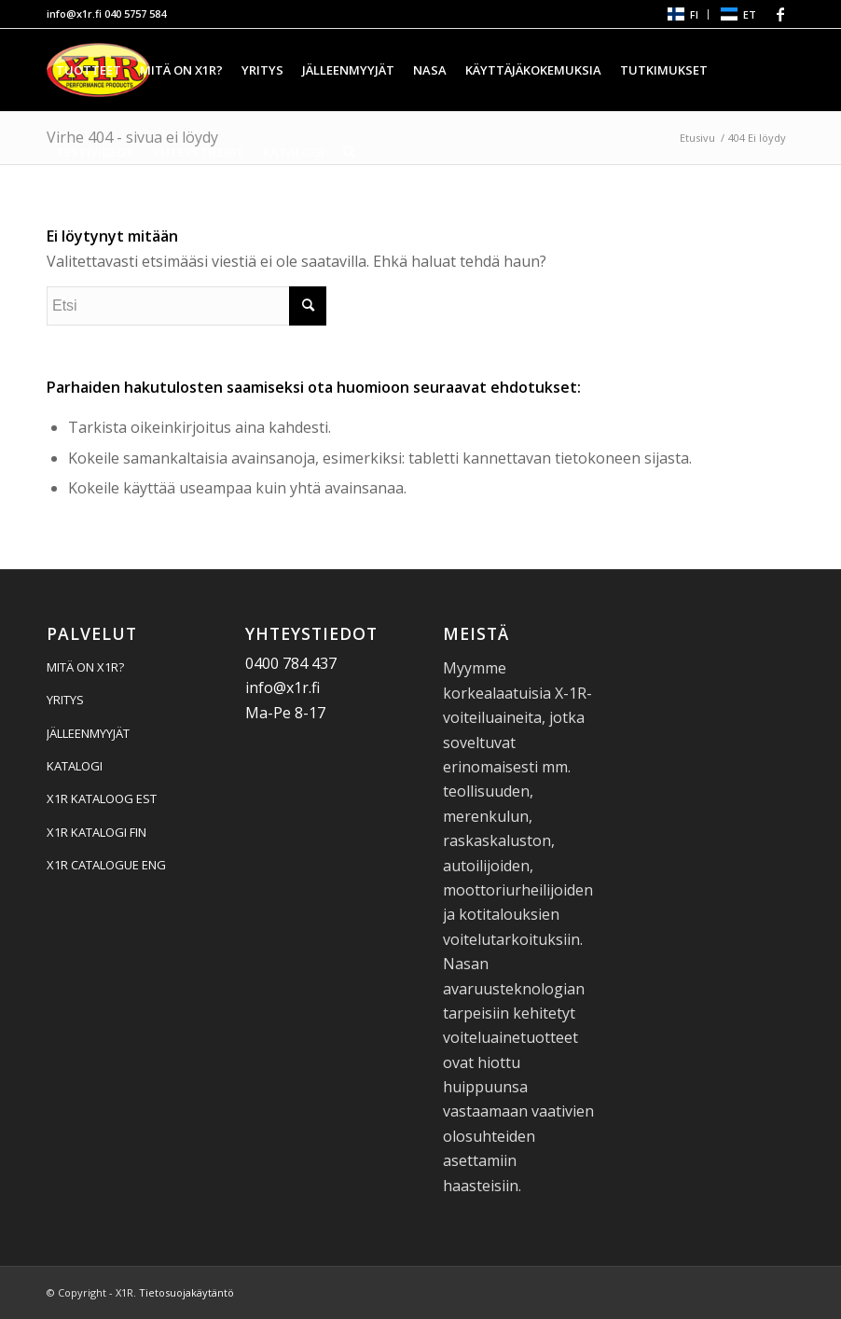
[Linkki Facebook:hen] (780, 14)
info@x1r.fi (74, 14)
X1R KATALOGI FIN (96, 832)
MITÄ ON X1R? (85, 667)
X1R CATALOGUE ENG (106, 864)
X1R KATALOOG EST (102, 798)
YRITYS (65, 699)
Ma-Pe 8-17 (285, 712)
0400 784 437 (291, 663)
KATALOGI (75, 765)
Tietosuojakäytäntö (186, 1292)
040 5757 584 (135, 14)
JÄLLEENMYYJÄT (88, 733)
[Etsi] (349, 152)
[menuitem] (682, 14)
